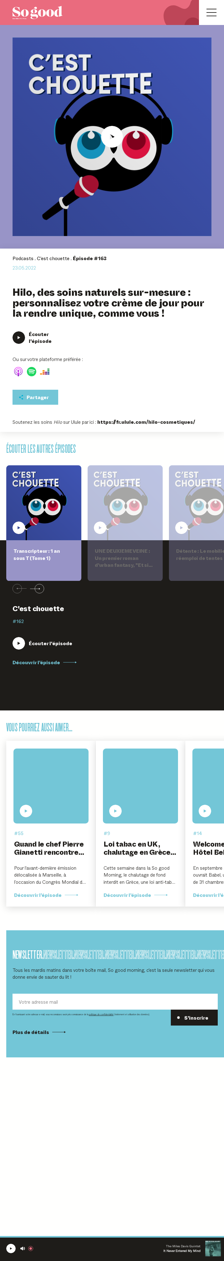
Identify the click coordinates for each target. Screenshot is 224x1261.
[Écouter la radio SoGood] (11, 1248)
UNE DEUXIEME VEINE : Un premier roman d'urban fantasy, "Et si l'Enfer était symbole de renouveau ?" (124, 564)
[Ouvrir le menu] (211, 12)
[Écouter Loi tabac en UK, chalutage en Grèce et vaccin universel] (140, 786)
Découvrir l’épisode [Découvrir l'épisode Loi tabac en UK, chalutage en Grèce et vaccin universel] (136, 895)
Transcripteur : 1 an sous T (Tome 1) (36, 554)
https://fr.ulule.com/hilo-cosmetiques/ (146, 421)
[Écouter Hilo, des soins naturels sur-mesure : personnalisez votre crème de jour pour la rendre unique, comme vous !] (112, 136)
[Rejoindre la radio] (31, 1248)
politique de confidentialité (101, 1014)
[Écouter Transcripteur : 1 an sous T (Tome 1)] (42, 643)
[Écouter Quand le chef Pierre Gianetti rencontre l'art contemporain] (51, 786)
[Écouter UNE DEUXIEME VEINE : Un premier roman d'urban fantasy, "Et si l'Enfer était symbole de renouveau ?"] (125, 502)
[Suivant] (37, 588)
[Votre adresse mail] (115, 1002)
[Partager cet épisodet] (35, 397)
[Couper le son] (22, 1248)
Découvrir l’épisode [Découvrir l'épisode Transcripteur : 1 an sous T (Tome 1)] (45, 662)
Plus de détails (39, 1032)
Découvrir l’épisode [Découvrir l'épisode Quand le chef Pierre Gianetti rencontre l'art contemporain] (46, 895)
